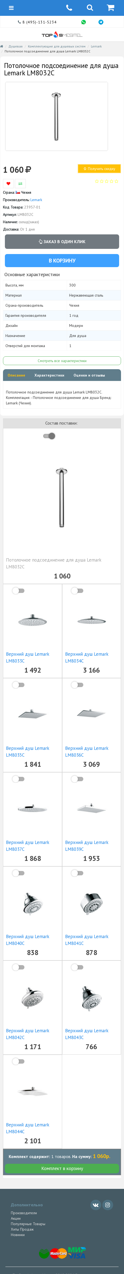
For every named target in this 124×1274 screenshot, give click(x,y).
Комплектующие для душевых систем (56, 46)
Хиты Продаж (22, 1229)
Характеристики (49, 375)
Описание (16, 375)
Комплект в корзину (62, 1168)
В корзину (62, 260)
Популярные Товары (28, 1223)
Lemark (96, 46)
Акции (16, 1218)
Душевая (15, 46)
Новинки (18, 1234)
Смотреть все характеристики (62, 360)
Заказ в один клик (62, 241)
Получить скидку (99, 168)
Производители (24, 1212)
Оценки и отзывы (89, 375)
